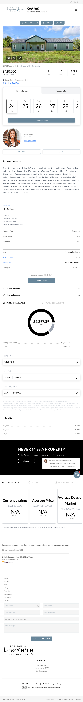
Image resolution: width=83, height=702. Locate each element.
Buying (6, 585)
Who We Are (8, 597)
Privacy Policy (50, 699)
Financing (7, 591)
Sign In (74, 2)
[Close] (78, 681)
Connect (6, 600)
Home (6, 578)
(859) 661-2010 (41, 671)
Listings (6, 581)
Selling (6, 588)
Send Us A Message (41, 639)
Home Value (8, 594)
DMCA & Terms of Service (65, 699)
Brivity (12, 699)
